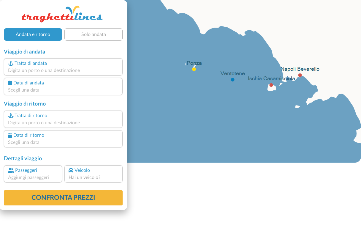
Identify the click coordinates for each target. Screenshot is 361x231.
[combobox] (63, 70)
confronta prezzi (63, 197)
